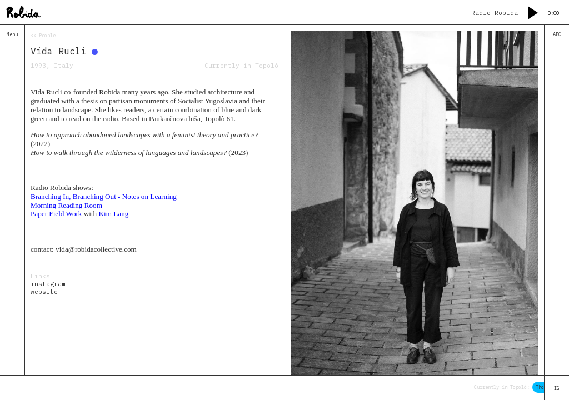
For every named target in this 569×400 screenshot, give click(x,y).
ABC (557, 34)
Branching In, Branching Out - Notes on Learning (104, 196)
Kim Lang (114, 213)
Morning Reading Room (66, 205)
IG (557, 388)
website (44, 292)
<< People (43, 35)
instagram (48, 284)
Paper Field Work (56, 213)
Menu (12, 34)
